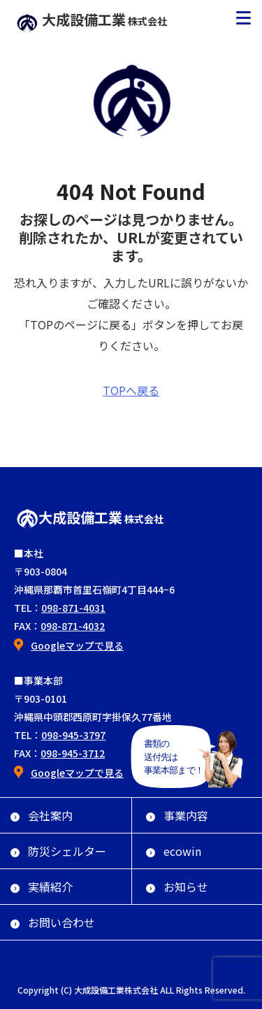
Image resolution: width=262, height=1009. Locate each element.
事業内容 (177, 815)
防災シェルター (58, 851)
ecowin (173, 851)
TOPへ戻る (131, 390)
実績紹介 (41, 886)
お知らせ (177, 886)
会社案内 (41, 815)
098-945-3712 (73, 753)
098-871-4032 (73, 626)
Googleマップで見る (77, 645)
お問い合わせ (52, 922)
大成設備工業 (91, 19)
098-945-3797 (73, 735)
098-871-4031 (73, 608)
